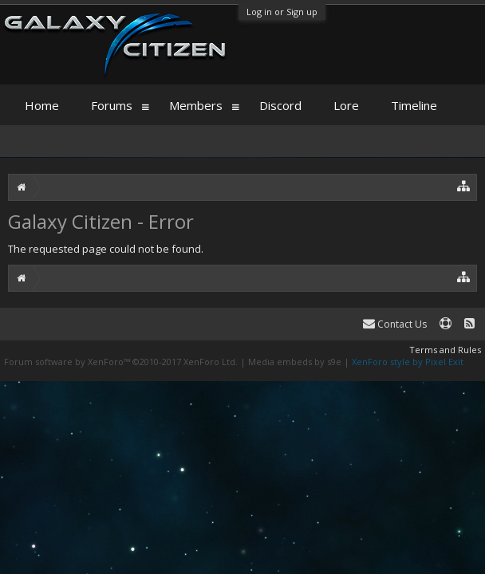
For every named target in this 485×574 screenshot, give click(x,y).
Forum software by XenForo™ (121, 362)
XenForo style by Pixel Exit (407, 362)
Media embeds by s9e (294, 362)
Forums (111, 105)
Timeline (414, 105)
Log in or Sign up (281, 12)
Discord (280, 105)
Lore (346, 105)
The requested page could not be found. (105, 249)
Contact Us (395, 324)
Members (196, 105)
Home (42, 105)
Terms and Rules (445, 350)
